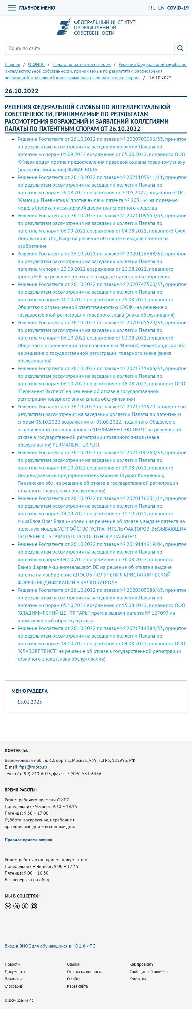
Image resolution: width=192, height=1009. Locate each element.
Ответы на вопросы (84, 971)
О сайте (74, 979)
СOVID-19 (178, 7)
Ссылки (73, 964)
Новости (12, 964)
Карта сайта (77, 986)
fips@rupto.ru (33, 767)
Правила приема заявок (28, 839)
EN (161, 7)
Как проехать (141, 964)
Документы (15, 971)
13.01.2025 (29, 701)
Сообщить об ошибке (148, 971)
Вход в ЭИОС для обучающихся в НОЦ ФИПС (50, 946)
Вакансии (13, 979)
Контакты (137, 979)
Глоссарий (14, 986)
